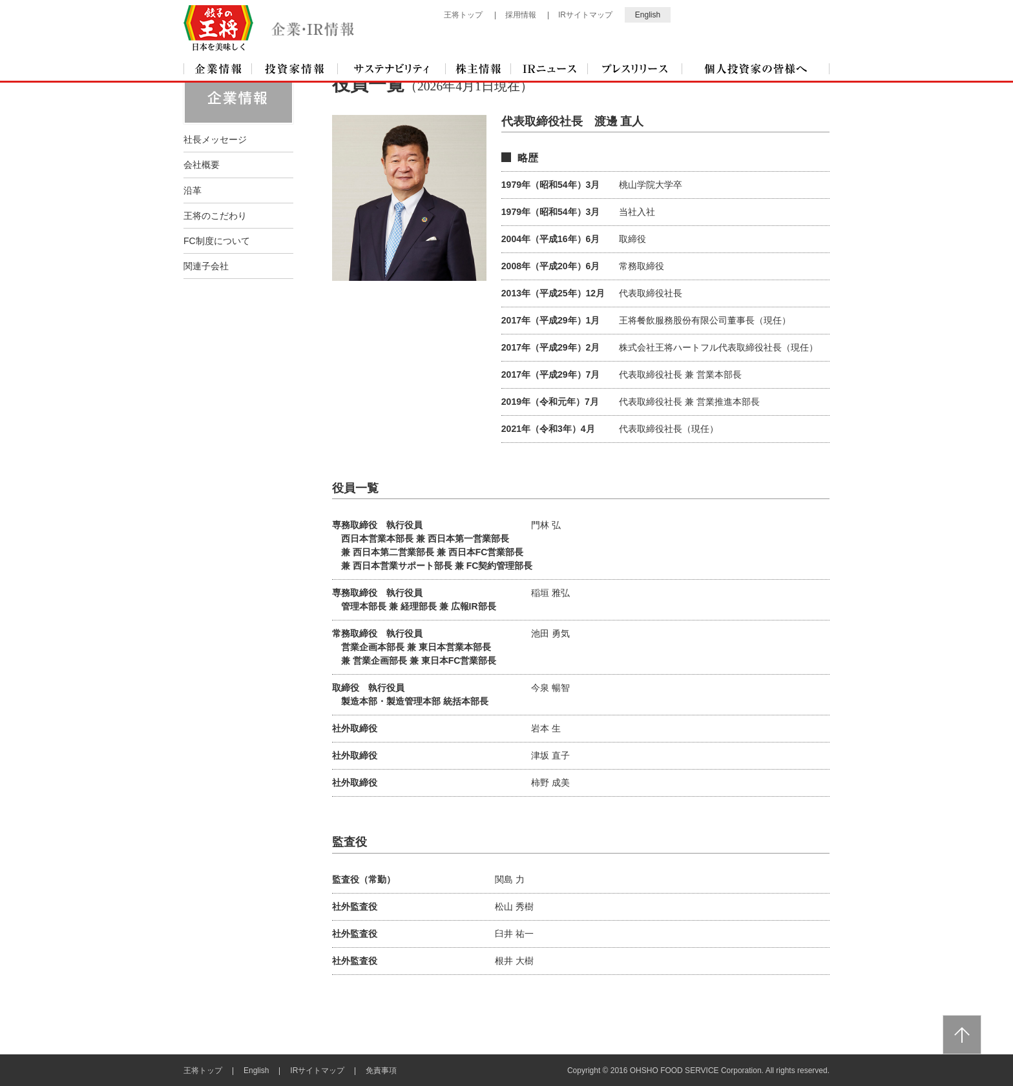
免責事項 (381, 1069)
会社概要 (201, 164)
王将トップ (463, 14)
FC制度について (216, 240)
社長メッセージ (215, 139)
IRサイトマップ (585, 14)
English (647, 14)
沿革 (192, 190)
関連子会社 (206, 265)
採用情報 (520, 14)
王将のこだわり (215, 215)
